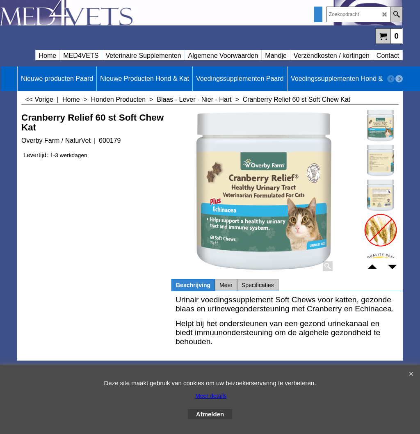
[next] (399, 78)
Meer (226, 285)
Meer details (210, 396)
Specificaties (258, 285)
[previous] (391, 78)
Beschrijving (193, 285)
